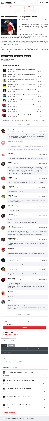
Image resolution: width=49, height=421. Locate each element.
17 (46, 20)
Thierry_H (11, 130)
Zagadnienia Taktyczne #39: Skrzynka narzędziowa (20, 372)
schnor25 (10, 195)
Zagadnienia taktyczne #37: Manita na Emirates (19, 404)
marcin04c (11, 248)
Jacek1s (10, 291)
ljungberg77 (11, 141)
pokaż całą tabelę (7, 352)
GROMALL (11, 205)
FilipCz (10, 162)
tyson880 (10, 177)
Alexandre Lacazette (7, 56)
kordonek (10, 226)
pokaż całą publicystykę (9, 412)
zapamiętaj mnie (8, 324)
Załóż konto (30, 120)
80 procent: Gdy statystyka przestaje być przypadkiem (20, 380)
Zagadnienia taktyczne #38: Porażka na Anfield (19, 388)
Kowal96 (10, 214)
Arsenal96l (11, 186)
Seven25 (10, 268)
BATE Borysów (18, 56)
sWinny (10, 259)
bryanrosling (11, 278)
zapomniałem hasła (10, 332)
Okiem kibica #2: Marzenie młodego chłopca (18, 396)
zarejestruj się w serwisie (11, 334)
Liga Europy (27, 56)
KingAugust (11, 153)
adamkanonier (12, 238)
